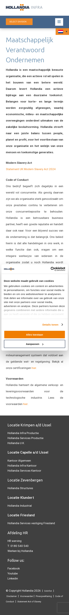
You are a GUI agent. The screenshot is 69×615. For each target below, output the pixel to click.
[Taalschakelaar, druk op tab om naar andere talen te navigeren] (62, 31)
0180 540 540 (20, 546)
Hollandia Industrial (20, 505)
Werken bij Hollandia (20, 551)
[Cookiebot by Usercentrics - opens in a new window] (50, 269)
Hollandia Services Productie (25, 438)
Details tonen (50, 324)
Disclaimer (12, 596)
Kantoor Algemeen (19, 460)
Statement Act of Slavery (29, 601)
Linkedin (13, 578)
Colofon (48, 591)
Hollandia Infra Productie (23, 433)
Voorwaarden (26, 596)
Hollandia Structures (20, 488)
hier (34, 368)
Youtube (13, 573)
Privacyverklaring (44, 596)
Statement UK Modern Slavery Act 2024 (31, 169)
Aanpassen (34, 344)
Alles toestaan (34, 334)
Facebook (14, 568)
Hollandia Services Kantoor (24, 470)
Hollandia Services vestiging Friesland (31, 523)
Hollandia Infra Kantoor (22, 465)
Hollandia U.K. (16, 443)
